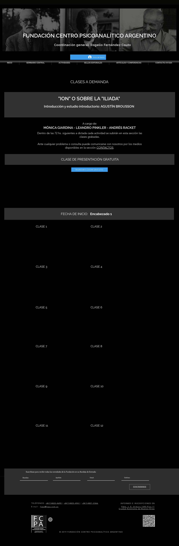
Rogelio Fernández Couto (110, 45)
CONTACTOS (105, 147)
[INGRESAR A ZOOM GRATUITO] (89, 169)
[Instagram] (50, 519)
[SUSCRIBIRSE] (139, 487)
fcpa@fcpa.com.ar (49, 507)
